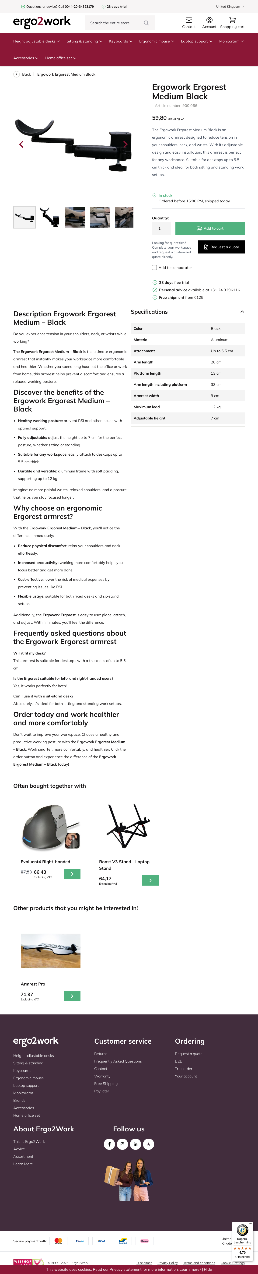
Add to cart (210, 228)
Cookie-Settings (233, 1263)
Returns (101, 1053)
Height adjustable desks (36, 41)
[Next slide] (125, 144)
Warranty (102, 1076)
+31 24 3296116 (225, 290)
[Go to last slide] (21, 144)
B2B (178, 1061)
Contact (100, 1068)
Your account (186, 1076)
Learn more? (190, 1269)
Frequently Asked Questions (118, 1061)
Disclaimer (144, 1263)
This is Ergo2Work (29, 1141)
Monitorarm (231, 41)
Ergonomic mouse (156, 41)
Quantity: (160, 218)
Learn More (23, 1163)
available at (184, 290)
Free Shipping (106, 1083)
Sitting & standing (85, 41)
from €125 (181, 297)
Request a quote (221, 247)
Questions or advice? (41, 6)
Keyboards (121, 41)
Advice (19, 1149)
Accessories (26, 58)
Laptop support (197, 41)
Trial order (183, 1068)
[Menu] (250, 1224)
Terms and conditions (199, 1263)
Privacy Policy (167, 1263)
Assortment (23, 1156)
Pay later (101, 1091)
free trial (174, 282)
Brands (19, 1100)
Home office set (61, 58)
